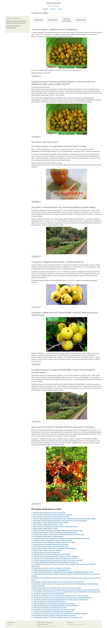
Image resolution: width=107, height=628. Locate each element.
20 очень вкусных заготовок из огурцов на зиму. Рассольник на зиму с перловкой (58, 560)
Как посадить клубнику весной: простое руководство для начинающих (55, 548)
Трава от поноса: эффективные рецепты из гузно (48, 524)
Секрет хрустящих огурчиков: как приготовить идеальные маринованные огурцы (58, 530)
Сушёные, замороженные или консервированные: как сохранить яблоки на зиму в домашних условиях (64, 518)
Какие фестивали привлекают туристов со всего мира (49, 512)
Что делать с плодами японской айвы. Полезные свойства (57, 262)
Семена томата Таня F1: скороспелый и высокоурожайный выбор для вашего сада (59, 534)
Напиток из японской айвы (66, 20)
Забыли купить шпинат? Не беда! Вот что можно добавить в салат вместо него (58, 617)
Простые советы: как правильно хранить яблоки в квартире (51, 516)
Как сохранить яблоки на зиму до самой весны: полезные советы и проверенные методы (60, 520)
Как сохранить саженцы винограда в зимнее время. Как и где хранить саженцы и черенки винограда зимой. (66, 589)
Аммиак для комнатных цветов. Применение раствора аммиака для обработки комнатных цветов (63, 572)
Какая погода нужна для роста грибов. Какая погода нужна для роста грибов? (57, 587)
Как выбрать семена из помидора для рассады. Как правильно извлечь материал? (59, 582)
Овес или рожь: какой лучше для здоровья (47, 552)
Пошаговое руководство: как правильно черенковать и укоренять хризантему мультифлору (61, 538)
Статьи (59, 9)
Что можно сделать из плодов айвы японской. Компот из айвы (58, 146)
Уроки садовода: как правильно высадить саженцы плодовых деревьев (55, 556)
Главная (45, 9)
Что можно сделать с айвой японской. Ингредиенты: (54, 29)
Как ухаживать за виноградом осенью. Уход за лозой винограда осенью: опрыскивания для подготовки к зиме (67, 591)
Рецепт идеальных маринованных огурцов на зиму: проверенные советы (55, 526)
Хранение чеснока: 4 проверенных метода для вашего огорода (53, 540)
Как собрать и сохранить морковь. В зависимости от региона (52, 568)
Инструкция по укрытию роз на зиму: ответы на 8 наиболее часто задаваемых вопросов (60, 613)
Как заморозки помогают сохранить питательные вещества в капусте (55, 615)
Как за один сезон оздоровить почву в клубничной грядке (51, 546)
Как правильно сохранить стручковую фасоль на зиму (50, 607)
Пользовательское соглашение (47, 622)
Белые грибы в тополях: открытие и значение (47, 550)
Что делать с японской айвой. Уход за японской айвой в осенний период (63, 207)
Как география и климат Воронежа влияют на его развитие (51, 522)
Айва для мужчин (53, 20)
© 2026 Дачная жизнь (11, 622)
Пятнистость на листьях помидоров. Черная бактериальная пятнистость (56, 558)
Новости (53, 9)
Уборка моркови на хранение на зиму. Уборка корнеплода (51, 570)
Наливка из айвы (81, 20)
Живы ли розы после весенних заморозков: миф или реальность (53, 611)
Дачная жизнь (53, 3)
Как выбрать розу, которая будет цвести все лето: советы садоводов (54, 609)
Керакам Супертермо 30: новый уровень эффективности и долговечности (56, 605)
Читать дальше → (36, 76)
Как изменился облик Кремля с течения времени (48, 536)
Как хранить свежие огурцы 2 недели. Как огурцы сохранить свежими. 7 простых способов (61, 595)
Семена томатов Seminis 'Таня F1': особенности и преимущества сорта (55, 532)
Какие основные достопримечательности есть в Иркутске (51, 544)
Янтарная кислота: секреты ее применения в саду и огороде (52, 554)
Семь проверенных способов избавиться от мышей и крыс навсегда (54, 603)
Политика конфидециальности (42, 624)
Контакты (38, 622)
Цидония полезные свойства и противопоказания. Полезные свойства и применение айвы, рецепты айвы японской (63, 82)
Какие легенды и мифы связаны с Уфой (45, 528)
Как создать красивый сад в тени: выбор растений (49, 593)
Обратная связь (70, 622)
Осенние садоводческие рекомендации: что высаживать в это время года (56, 562)
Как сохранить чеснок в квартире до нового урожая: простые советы (54, 542)
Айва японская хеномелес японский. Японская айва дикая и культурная (63, 427)
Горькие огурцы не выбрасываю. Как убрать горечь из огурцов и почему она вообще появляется (63, 597)
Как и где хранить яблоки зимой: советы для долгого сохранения (52, 514)
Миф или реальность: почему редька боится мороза (49, 601)
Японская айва (38, 20)
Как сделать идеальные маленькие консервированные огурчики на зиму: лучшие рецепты (61, 599)
